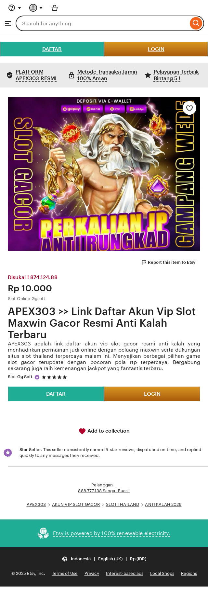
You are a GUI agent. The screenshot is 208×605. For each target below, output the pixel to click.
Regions (189, 573)
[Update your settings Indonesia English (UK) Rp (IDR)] (104, 559)
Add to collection (104, 431)
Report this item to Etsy (168, 262)
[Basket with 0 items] (54, 8)
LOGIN (156, 49)
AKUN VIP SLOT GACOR (76, 504)
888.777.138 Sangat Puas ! (104, 490)
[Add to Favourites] (189, 108)
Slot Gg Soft (20, 376)
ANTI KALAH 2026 (163, 504)
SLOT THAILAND (122, 504)
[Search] (196, 23)
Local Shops (162, 573)
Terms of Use (65, 573)
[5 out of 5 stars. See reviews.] (55, 377)
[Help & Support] (14, 8)
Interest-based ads (124, 573)
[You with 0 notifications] (36, 8)
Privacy (91, 573)
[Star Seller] (37, 377)
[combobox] (102, 23)
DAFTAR (52, 49)
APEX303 (19, 344)
